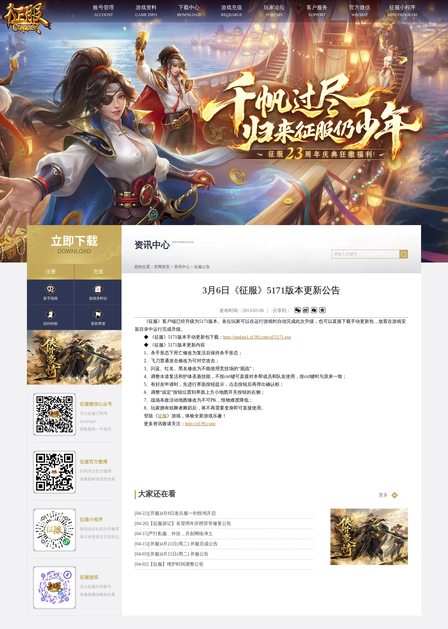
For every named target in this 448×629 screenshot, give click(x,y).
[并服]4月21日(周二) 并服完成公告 (176, 543)
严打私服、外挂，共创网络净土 (174, 533)
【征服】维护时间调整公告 (169, 564)
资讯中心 (182, 266)
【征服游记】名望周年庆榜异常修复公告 (183, 523)
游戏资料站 (98, 291)
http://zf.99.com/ (200, 423)
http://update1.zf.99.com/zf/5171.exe (257, 337)
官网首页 (162, 266)
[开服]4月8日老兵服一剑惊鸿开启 (175, 513)
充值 (98, 271)
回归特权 (50, 316)
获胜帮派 (98, 316)
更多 (388, 495)
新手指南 (50, 291)
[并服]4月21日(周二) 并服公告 (172, 554)
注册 (50, 271)
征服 (162, 415)
